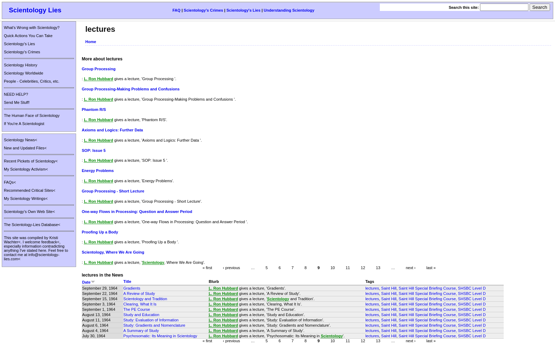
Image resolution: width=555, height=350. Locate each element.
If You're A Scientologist (24, 123)
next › (411, 268)
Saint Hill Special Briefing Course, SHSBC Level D (442, 288)
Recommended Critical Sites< (29, 190)
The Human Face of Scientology (31, 115)
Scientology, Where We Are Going (113, 252)
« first (207, 268)
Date (88, 282)
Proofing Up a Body (100, 232)
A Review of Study (139, 293)
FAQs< (10, 182)
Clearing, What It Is (140, 304)
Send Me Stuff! (17, 102)
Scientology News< (20, 140)
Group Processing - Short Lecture (113, 191)
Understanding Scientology (289, 10)
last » (431, 268)
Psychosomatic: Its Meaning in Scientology (161, 336)
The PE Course (137, 309)
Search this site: (464, 7)
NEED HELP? (16, 94)
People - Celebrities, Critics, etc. (31, 81)
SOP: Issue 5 (93, 150)
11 (347, 268)
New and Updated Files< (25, 148)
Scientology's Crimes (203, 10)
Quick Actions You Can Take (28, 36)
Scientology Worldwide (23, 73)
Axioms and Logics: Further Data (112, 130)
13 (378, 268)
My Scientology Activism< (26, 169)
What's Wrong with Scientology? (31, 27)
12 (363, 268)
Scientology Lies (35, 10)
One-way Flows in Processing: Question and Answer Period (137, 211)
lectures (372, 288)
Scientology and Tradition (145, 299)
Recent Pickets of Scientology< (31, 161)
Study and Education (142, 315)
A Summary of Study (141, 330)
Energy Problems (98, 170)
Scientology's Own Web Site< (29, 211)
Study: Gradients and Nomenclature (154, 325)
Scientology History (20, 65)
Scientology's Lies (244, 10)
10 (333, 268)
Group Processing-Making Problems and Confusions (130, 89)
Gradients (132, 288)
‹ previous (231, 268)
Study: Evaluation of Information (151, 320)
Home (90, 42)
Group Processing (98, 69)
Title (127, 281)
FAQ (176, 10)
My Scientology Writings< (26, 198)
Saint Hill (388, 288)
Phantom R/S (94, 109)
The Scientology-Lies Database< (32, 225)
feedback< (50, 242)
